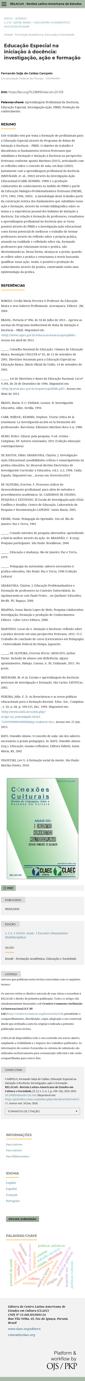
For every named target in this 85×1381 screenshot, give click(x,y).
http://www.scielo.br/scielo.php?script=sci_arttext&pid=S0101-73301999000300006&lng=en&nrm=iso (27, 717)
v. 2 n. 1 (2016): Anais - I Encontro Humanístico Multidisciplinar (37, 24)
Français (11, 1195)
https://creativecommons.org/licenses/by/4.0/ (34, 1013)
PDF (9, 888)
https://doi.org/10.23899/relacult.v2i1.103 (35, 92)
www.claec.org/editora (24, 1329)
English (11, 1183)
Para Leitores (14, 1144)
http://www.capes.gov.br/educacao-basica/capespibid (38, 335)
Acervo (20, 18)
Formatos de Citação (24, 1111)
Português (13, 1201)
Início (8, 18)
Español (11, 1189)
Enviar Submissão (22, 1219)
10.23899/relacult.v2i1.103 (20, 1095)
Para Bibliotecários (17, 1156)
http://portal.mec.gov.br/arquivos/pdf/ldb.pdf (33, 389)
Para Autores (14, 1150)
